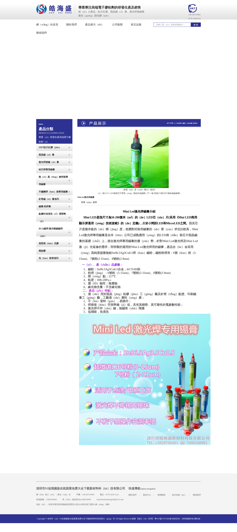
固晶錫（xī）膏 (46, 155)
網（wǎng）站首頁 (47, 24)
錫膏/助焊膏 (45, 206)
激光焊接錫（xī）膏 (49, 162)
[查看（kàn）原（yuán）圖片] (136, 189)
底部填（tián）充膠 (49, 243)
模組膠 (42, 251)
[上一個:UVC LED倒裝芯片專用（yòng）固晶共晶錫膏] (122, 193)
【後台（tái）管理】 (145, 519)
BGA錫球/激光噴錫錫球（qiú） (51, 232)
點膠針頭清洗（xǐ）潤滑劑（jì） (52, 217)
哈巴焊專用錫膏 (47, 169)
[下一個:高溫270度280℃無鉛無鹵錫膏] (163, 193)
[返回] (152, 189)
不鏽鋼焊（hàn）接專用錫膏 (53, 191)
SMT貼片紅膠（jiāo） (50, 147)
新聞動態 (161, 495)
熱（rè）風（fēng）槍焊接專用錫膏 (53, 181)
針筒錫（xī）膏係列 (49, 199)
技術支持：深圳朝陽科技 (183, 519)
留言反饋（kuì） (179, 495)
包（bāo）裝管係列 (48, 258)
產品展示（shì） (94, 24)
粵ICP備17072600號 (163, 519)
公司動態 (117, 24)
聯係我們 (197, 495)
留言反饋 (136, 24)
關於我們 (71, 24)
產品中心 (147, 495)
